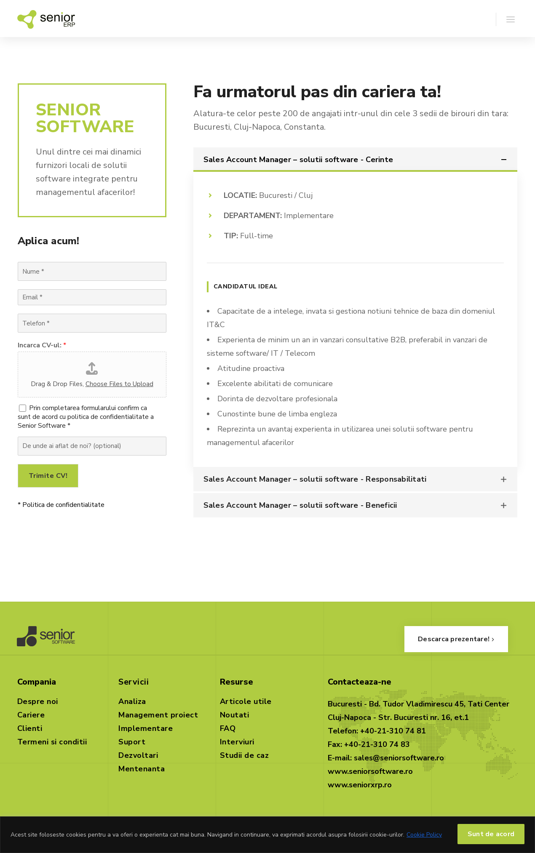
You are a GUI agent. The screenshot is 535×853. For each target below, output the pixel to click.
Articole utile (246, 701)
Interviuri (237, 742)
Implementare (145, 728)
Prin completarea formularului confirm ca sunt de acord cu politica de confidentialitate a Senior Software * (86, 416)
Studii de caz (244, 755)
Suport (131, 742)
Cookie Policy (424, 835)
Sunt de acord (491, 834)
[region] (267, 834)
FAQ (228, 728)
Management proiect (158, 715)
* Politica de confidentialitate (61, 504)
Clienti (30, 728)
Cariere (31, 715)
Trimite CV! (48, 475)
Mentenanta (141, 769)
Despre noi (37, 701)
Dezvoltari (138, 755)
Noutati (234, 715)
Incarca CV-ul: (42, 345)
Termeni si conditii (52, 742)
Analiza (132, 701)
